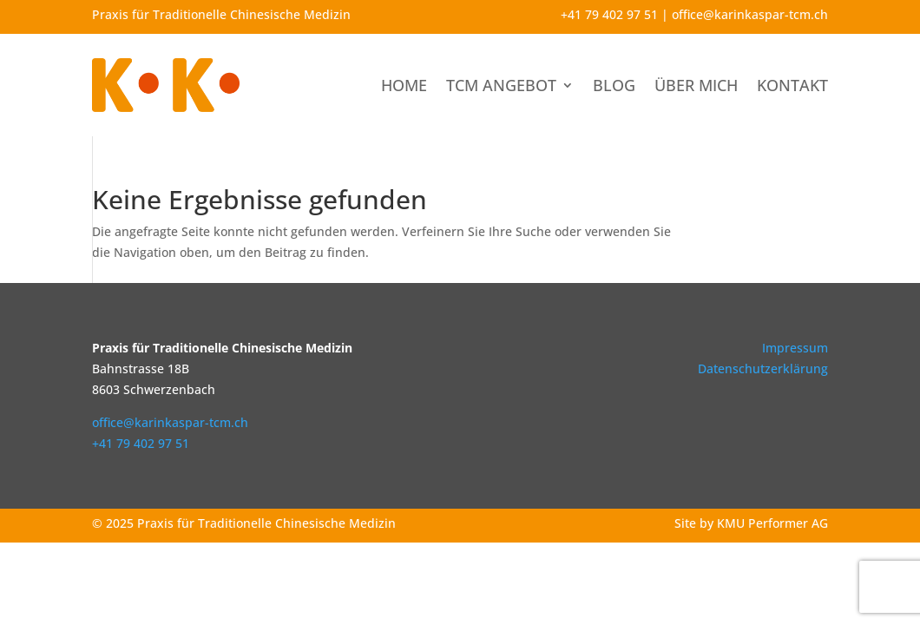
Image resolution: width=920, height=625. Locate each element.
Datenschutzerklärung (763, 368)
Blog (614, 85)
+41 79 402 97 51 (609, 14)
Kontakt (792, 85)
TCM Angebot (501, 85)
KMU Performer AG (772, 523)
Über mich (696, 85)
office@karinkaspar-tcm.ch (750, 14)
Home (404, 85)
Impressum (795, 347)
